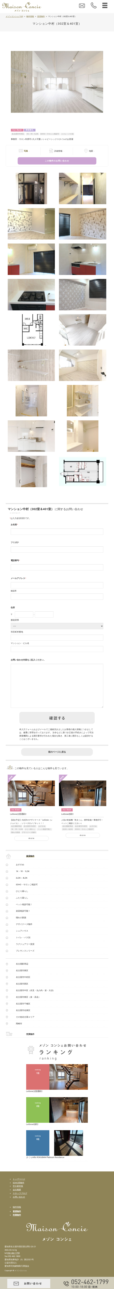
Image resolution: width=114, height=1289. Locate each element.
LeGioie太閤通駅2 (18, 822)
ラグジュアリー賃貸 (25, 952)
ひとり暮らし (30, 837)
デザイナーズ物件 (29, 840)
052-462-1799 (13, 1261)
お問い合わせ (19, 1205)
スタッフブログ (20, 1201)
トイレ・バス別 (67, 134)
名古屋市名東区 (23, 1018)
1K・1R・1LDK (32, 134)
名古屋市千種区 (23, 1012)
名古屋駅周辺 (16, 834)
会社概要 (17, 1198)
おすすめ (41, 834)
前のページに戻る (57, 760)
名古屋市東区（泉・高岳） (28, 1005)
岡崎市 (19, 1031)
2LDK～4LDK (67, 837)
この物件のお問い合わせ (57, 161)
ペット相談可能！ (44, 837)
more (32, 846)
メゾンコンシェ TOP (14, 16)
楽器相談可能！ (23, 919)
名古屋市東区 (22, 978)
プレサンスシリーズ (25, 959)
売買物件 (30, 1042)
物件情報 (30, 16)
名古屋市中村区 (18, 134)
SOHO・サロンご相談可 (49, 134)
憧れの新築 (15, 840)
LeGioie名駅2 (67, 822)
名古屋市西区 (22, 992)
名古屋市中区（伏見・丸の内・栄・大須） (35, 998)
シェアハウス (22, 939)
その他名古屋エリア (25, 1025)
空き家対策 (18, 1194)
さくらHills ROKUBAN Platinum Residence (45, 1165)
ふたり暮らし (22, 906)
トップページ (19, 1187)
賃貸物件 (41, 16)
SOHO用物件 (18, 1191)
